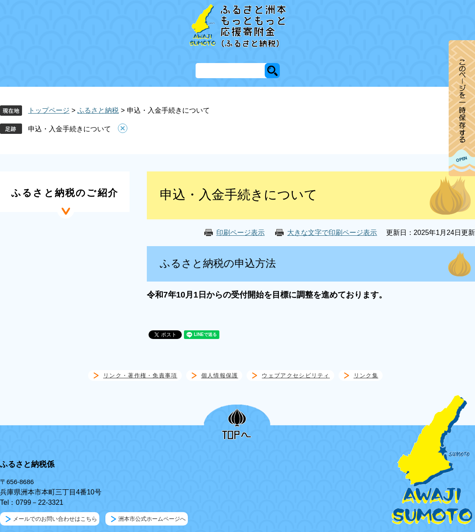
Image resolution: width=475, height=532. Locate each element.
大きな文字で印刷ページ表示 (332, 232)
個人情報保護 (219, 375)
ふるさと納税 (98, 110)
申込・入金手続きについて (69, 129)
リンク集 (366, 375)
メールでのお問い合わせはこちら (55, 519)
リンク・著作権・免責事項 (140, 375)
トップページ (49, 110)
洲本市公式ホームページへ (152, 519)
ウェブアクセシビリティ (295, 375)
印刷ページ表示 (240, 232)
